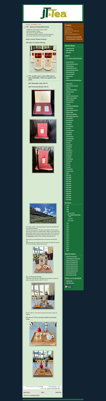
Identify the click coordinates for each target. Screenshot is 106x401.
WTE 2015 (68, 191)
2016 (67, 235)
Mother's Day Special (71, 98)
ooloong (68, 104)
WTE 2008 (68, 177)
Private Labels (69, 112)
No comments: (53, 386)
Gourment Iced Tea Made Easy (73, 80)
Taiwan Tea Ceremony (71, 256)
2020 (67, 227)
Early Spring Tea (70, 72)
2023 (67, 211)
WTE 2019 (68, 199)
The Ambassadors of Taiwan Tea (74, 39)
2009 (67, 248)
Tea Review (69, 154)
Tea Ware (68, 167)
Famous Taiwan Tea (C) (72, 268)
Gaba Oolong (69, 76)
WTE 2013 (68, 187)
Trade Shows (69, 169)
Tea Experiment (70, 138)
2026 (67, 205)
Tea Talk (68, 163)
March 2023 (71, 220)
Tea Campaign (69, 126)
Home (42, 392)
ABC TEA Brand (70, 50)
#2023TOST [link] (31, 236)
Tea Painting (69, 150)
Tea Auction (69, 122)
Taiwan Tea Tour (70, 48)
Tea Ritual (68, 156)
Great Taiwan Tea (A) (71, 272)
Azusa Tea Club (70, 62)
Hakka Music (69, 83)
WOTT (67, 173)
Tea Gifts (68, 142)
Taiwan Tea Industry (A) (72, 260)
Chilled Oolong (70, 66)
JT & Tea (68, 94)
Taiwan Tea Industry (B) (72, 262)
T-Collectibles (69, 118)
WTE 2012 (68, 185)
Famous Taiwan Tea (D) (72, 270)
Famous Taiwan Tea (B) (72, 266)
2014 (67, 238)
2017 (67, 233)
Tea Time (68, 165)
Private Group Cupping (72, 110)
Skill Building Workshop (72, 116)
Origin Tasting (69, 108)
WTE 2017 (68, 195)
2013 (67, 240)
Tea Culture (69, 132)
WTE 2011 (68, 183)
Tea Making (69, 146)
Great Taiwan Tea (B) (71, 275)
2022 (67, 223)
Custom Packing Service (72, 70)
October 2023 (71, 213)
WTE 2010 (68, 181)
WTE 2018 (68, 197)
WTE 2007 (68, 175)
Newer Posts (26, 392)
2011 (67, 244)
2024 (67, 209)
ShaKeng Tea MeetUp (71, 114)
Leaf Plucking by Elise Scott (73, 258)
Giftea (67, 78)
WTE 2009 (68, 179)
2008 (67, 250)
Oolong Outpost (70, 100)
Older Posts (58, 392)
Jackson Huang (70, 92)
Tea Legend (69, 144)
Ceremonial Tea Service (72, 64)
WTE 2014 (68, 189)
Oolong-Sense (69, 102)
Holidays (68, 87)
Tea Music (68, 148)
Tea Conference (70, 130)
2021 (67, 225)
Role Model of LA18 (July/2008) (74, 37)
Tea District (69, 134)
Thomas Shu (69, 281)
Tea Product (69, 152)
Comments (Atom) (34, 395)
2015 (67, 237)
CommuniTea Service (71, 68)
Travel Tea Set (69, 171)
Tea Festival (69, 140)
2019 (67, 229)
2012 (67, 242)
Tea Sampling (69, 159)
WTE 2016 (68, 193)
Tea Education (69, 136)
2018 (67, 231)
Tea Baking (69, 124)
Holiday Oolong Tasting (72, 85)
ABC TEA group (70, 283)
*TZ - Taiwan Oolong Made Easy (37, 27)
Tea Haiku (68, 52)
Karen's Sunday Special (72, 96)
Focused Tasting (70, 74)
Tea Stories (69, 161)
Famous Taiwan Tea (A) (72, 264)
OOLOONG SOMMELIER (72, 106)
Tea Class (68, 128)
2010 (67, 246)
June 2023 (70, 218)
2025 (67, 207)
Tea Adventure (69, 120)
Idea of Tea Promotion (71, 89)
